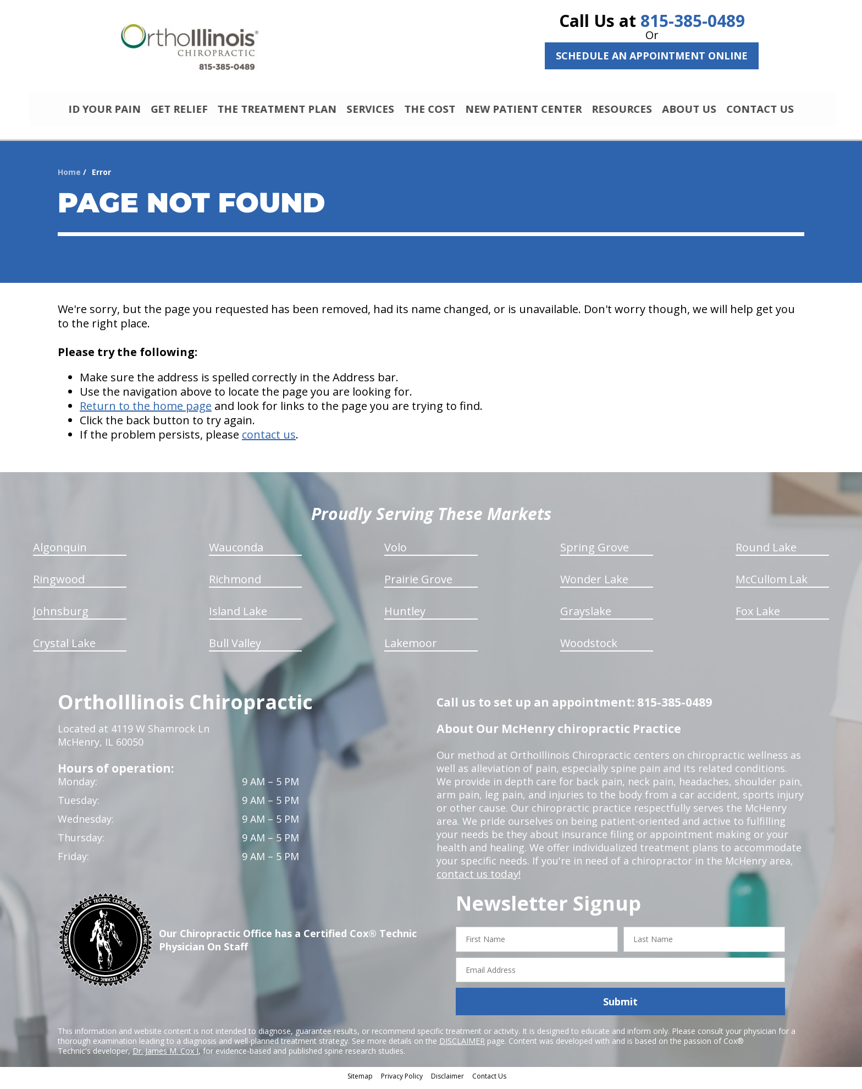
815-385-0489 (692, 20)
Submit (620, 1006)
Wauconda (236, 552)
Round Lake (766, 552)
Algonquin (60, 552)
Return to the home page (146, 410)
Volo (395, 552)
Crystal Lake (64, 648)
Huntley (405, 616)
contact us (269, 439)
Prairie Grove (418, 584)
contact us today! (477, 878)
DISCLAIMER (462, 1046)
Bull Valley (235, 648)
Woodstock (588, 648)
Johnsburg (61, 616)
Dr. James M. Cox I (165, 1055)
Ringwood (59, 584)
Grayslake (585, 616)
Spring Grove (594, 552)
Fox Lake (758, 616)
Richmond (235, 584)
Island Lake (238, 616)
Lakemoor (410, 648)
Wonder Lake (594, 584)
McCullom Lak (772, 584)
